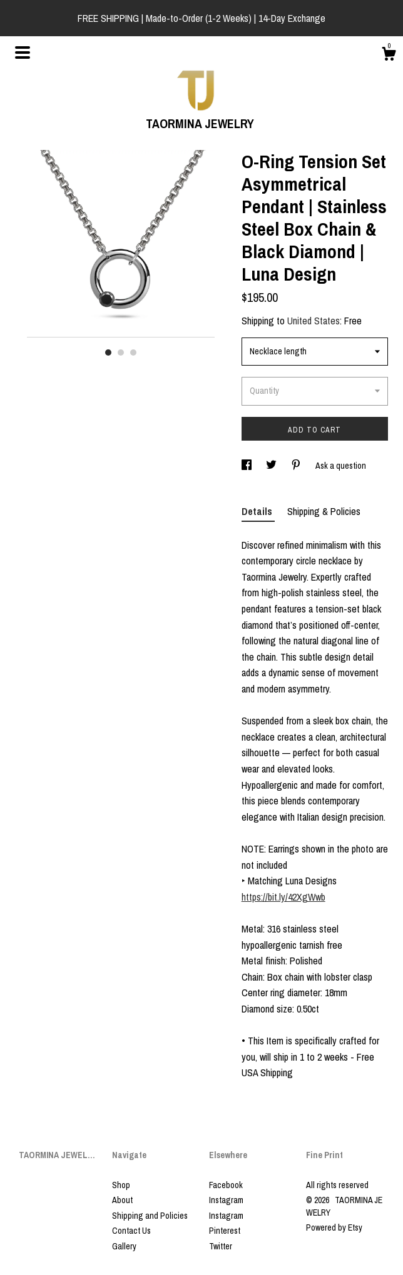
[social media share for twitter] (272, 465)
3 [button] (133, 352)
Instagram (226, 1200)
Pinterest (224, 1230)
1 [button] (108, 352)
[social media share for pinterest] (297, 465)
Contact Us (131, 1230)
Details (258, 511)
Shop (121, 1185)
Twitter (220, 1246)
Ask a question (340, 465)
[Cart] (388, 55)
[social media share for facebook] (247, 465)
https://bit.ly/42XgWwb (283, 897)
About (122, 1200)
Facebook (226, 1185)
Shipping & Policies (323, 511)
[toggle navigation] (22, 52)
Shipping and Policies (150, 1215)
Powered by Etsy (334, 1227)
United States (313, 321)
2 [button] (121, 352)
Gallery (124, 1246)
